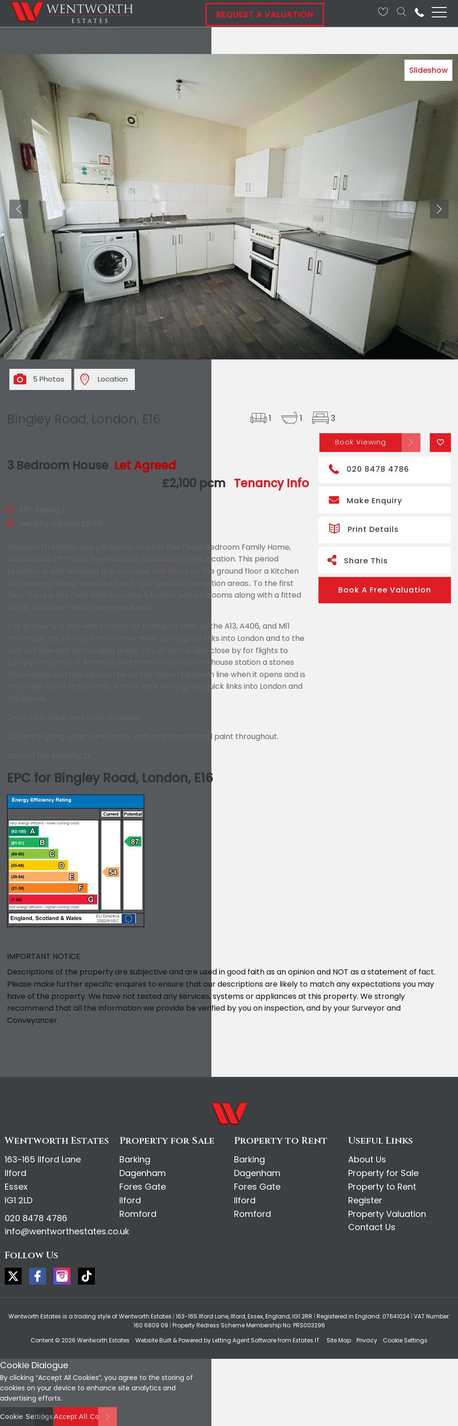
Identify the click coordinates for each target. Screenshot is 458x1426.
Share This (357, 559)
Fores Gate (142, 1186)
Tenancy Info (271, 483)
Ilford (130, 1200)
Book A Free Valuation (384, 589)
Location (113, 379)
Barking (134, 1159)
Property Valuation (387, 1214)
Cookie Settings (405, 1340)
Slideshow (428, 70)
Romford (137, 1214)
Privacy (367, 1340)
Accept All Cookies (85, 1416)
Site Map (338, 1340)
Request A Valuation (264, 14)
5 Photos (48, 379)
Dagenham (142, 1173)
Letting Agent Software (244, 1340)
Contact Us (372, 1227)
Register (365, 1200)
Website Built (153, 1340)
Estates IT (306, 1340)
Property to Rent (382, 1186)
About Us (367, 1159)
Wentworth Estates (103, 1340)
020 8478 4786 (369, 468)
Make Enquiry (365, 499)
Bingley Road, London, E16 (84, 419)
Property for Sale (383, 1173)
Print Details (364, 528)
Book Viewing (360, 442)
